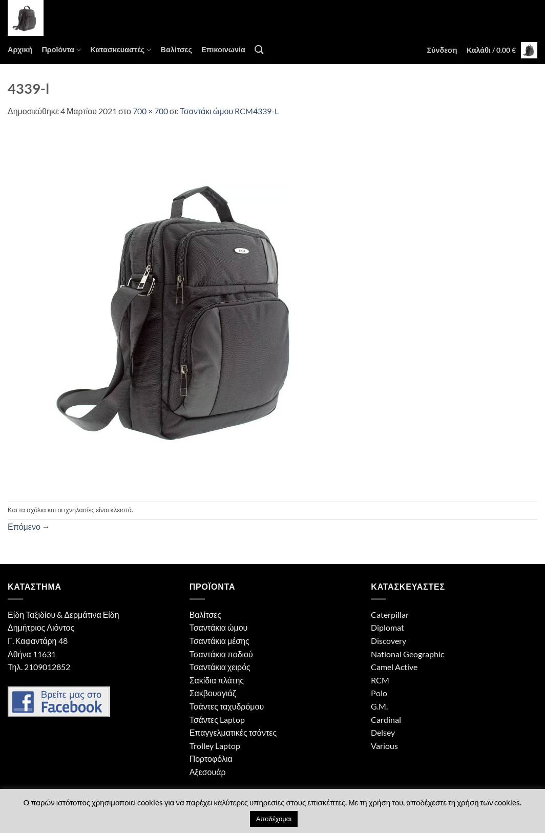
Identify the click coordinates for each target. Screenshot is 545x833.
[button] (442, 50)
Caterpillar (390, 614)
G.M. (379, 706)
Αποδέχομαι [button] (273, 819)
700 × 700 (150, 111)
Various (384, 746)
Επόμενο (29, 526)
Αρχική (20, 49)
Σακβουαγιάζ (213, 693)
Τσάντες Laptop (217, 719)
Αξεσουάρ (208, 772)
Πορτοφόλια (211, 758)
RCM (380, 680)
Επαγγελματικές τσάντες (233, 732)
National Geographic (407, 654)
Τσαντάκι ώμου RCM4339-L (229, 111)
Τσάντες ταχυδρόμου (227, 706)
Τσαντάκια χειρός (220, 667)
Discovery (388, 640)
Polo (379, 693)
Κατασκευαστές (120, 50)
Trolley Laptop (215, 746)
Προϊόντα (61, 50)
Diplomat (387, 627)
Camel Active (394, 667)
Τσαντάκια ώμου (219, 627)
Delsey (383, 732)
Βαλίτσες (176, 49)
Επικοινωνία (223, 49)
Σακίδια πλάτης (217, 680)
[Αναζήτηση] (259, 49)
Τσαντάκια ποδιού (221, 654)
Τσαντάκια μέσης (219, 640)
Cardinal (386, 719)
